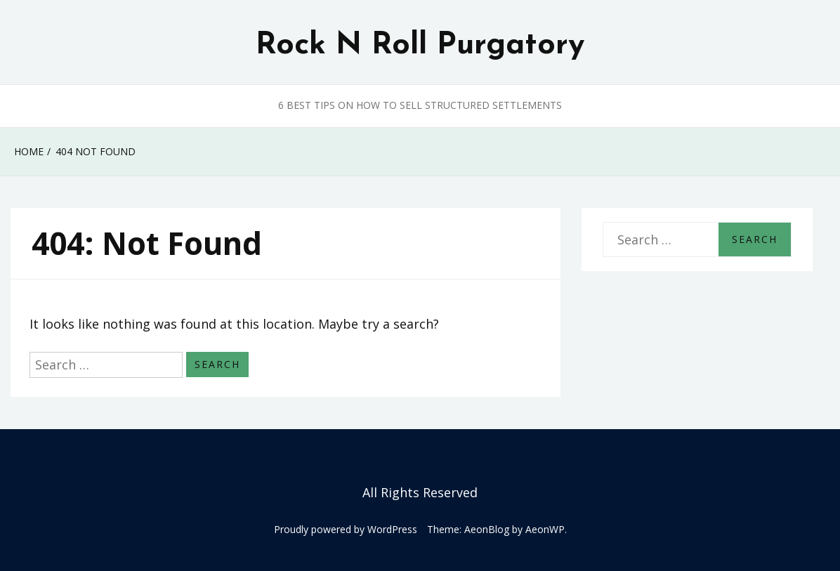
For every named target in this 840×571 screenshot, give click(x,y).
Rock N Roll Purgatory (420, 45)
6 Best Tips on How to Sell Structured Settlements (420, 105)
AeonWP (545, 529)
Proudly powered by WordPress (345, 529)
